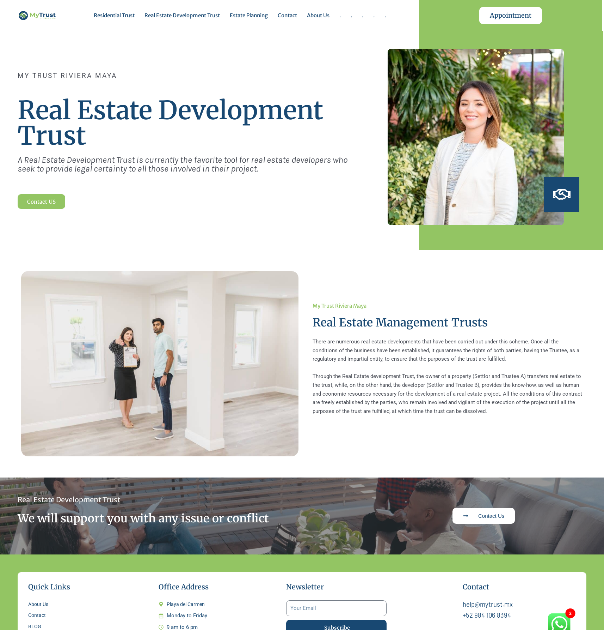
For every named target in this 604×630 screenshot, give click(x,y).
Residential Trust (114, 15)
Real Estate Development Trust (182, 15)
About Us (318, 15)
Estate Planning (249, 15)
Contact (287, 15)
